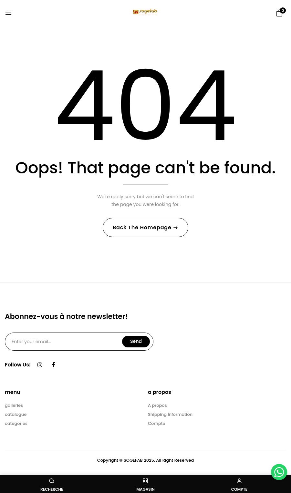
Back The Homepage (143, 227)
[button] (279, 13)
